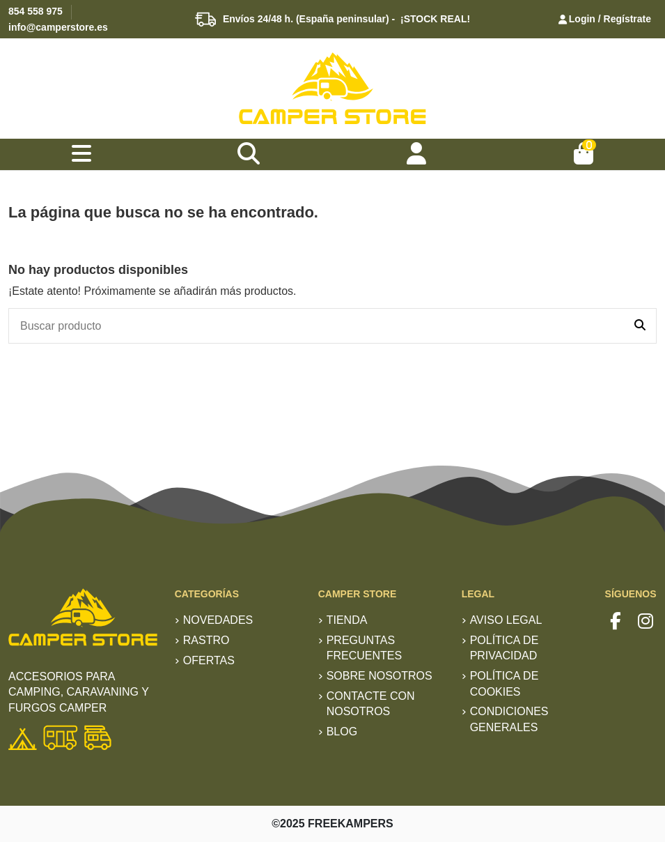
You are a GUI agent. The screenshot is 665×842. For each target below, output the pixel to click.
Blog (342, 731)
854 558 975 (35, 11)
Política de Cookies (504, 683)
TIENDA (347, 620)
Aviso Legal (506, 620)
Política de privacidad (504, 647)
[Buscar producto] (640, 326)
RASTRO (206, 640)
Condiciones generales (509, 719)
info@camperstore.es (58, 27)
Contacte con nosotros (371, 703)
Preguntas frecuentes (364, 647)
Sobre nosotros (379, 676)
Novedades (218, 620)
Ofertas (209, 660)
